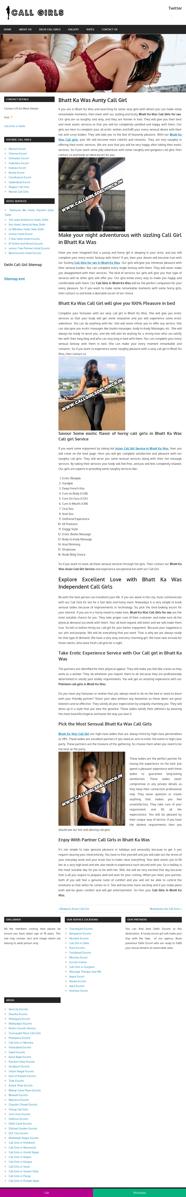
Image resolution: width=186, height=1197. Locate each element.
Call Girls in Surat (19, 1166)
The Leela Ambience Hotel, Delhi (28, 219)
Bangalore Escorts (80, 933)
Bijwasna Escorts (19, 1100)
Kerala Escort (16, 172)
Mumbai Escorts (79, 938)
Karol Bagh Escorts (20, 1057)
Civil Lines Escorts (19, 1114)
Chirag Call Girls (18, 1109)
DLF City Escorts (18, 1133)
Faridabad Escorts (80, 952)
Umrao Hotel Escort (21, 234)
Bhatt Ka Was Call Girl (73, 734)
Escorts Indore (78, 962)
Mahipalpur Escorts (20, 1023)
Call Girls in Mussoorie (22, 1147)
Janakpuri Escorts (19, 1066)
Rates (90, 29)
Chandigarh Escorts (81, 928)
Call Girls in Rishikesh (22, 1142)
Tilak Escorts (16, 1080)
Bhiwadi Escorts (18, 1095)
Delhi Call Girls (49, 29)
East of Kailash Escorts (22, 1076)
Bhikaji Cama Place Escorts (25, 1090)
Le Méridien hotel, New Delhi (26, 229)
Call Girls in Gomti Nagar (24, 1152)
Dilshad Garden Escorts (23, 1128)
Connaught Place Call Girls (25, 1033)
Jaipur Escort (76, 976)
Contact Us (109, 29)
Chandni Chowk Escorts (23, 1104)
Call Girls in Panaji (20, 1176)
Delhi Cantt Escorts (20, 1123)
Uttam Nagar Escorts (21, 1071)
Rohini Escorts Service (22, 1028)
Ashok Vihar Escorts (21, 1085)
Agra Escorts (76, 986)
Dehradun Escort (19, 158)
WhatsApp (139, 1192)
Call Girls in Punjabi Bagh (24, 1180)
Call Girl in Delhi (79, 943)
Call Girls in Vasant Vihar (24, 1171)
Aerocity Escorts (18, 1009)
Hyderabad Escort (19, 182)
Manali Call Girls (19, 191)
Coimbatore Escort (20, 177)
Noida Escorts (77, 981)
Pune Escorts (77, 948)
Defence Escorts (18, 1119)
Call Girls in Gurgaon (82, 967)
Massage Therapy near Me (85, 971)
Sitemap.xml (14, 279)
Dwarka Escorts (18, 1014)
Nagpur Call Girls (19, 187)
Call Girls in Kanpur (20, 1161)
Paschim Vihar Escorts (22, 1061)
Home (7, 29)
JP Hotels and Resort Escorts (26, 243)
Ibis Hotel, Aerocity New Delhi (27, 224)
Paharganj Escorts (19, 1019)
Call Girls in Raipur (20, 1157)
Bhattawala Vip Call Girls (165, 909)
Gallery (73, 29)
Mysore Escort (17, 149)
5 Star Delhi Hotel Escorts (24, 239)
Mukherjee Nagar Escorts (24, 1138)
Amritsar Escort (78, 990)
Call (46, 1192)
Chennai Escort (18, 153)
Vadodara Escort (19, 163)
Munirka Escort (78, 957)
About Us (25, 29)
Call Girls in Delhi (14, 126)
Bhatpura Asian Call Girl (74, 909)
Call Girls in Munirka (21, 1042)
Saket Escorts (17, 1052)
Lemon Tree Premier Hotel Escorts (29, 248)
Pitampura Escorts (19, 1038)
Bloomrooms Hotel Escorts (25, 253)
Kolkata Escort (17, 168)
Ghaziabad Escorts (20, 1047)
